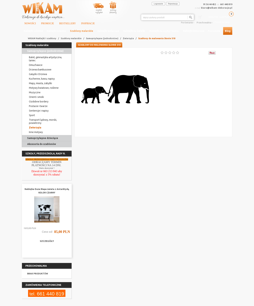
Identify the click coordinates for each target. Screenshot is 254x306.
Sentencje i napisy (39, 110)
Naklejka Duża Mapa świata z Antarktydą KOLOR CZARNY (47, 191)
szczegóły (47, 241)
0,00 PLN (219, 17)
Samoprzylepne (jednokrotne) (102, 38)
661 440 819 (226, 4)
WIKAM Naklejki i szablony (42, 38)
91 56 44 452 (209, 4)
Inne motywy (36, 132)
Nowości (30, 23)
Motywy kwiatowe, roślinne (44, 87)
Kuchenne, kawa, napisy (42, 78)
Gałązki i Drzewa (38, 74)
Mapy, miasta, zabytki (40, 83)
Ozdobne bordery (38, 101)
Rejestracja (173, 4)
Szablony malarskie (71, 38)
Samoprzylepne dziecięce (42, 138)
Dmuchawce (35, 65)
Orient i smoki (36, 97)
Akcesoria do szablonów (41, 144)
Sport (32, 115)
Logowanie (158, 4)
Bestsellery (67, 23)
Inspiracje (88, 23)
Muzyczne (35, 92)
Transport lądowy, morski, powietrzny (43, 121)
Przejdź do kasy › (222, 22)
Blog (227, 31)
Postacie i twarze (38, 106)
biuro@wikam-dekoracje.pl (216, 7)
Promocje (47, 23)
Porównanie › (187, 22)
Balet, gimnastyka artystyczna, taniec (45, 59)
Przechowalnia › (204, 22)
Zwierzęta (128, 38)
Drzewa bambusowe (40, 69)
